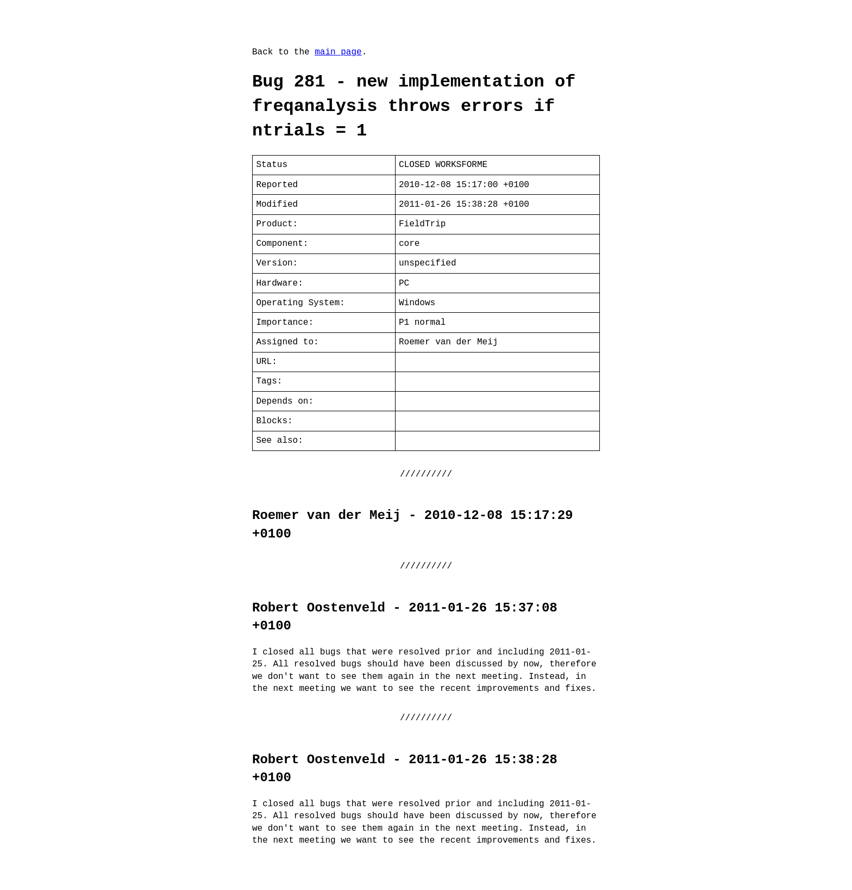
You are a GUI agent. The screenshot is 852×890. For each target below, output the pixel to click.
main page (338, 52)
